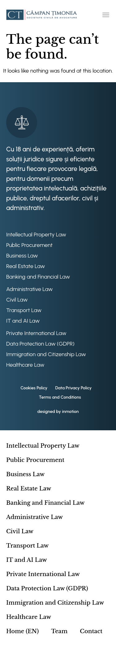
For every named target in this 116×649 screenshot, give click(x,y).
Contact (91, 631)
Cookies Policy (33, 388)
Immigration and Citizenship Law (46, 354)
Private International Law (36, 333)
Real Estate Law (25, 266)
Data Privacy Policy (73, 388)
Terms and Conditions (60, 397)
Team (59, 631)
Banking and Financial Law (38, 277)
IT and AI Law (23, 321)
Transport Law (23, 310)
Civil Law (17, 300)
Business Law (22, 256)
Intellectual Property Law (36, 234)
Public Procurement (29, 245)
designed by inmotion (58, 411)
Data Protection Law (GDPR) (40, 344)
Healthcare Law (25, 365)
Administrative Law (29, 289)
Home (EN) (22, 631)
